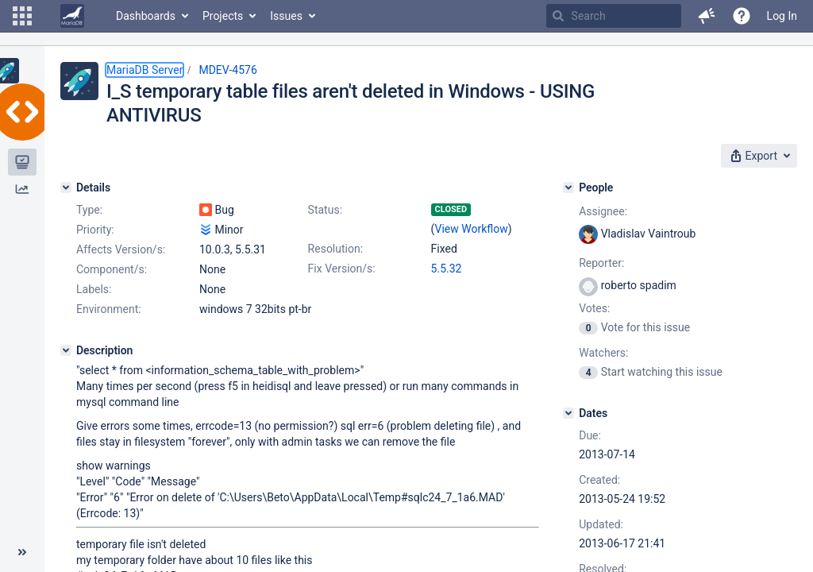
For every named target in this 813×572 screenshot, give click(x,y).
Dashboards (145, 16)
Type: (89, 209)
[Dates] (568, 413)
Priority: (95, 229)
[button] (22, 16)
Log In (782, 16)
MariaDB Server (144, 70)
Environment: (108, 309)
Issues (286, 16)
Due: (590, 435)
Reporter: (601, 263)
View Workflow (471, 228)
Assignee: (603, 211)
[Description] (65, 350)
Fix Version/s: (342, 268)
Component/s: (111, 269)
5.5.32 (446, 268)
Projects (222, 16)
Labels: (93, 289)
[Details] (65, 187)
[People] (568, 187)
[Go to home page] (72, 16)
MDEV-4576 (227, 70)
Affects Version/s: (120, 249)
